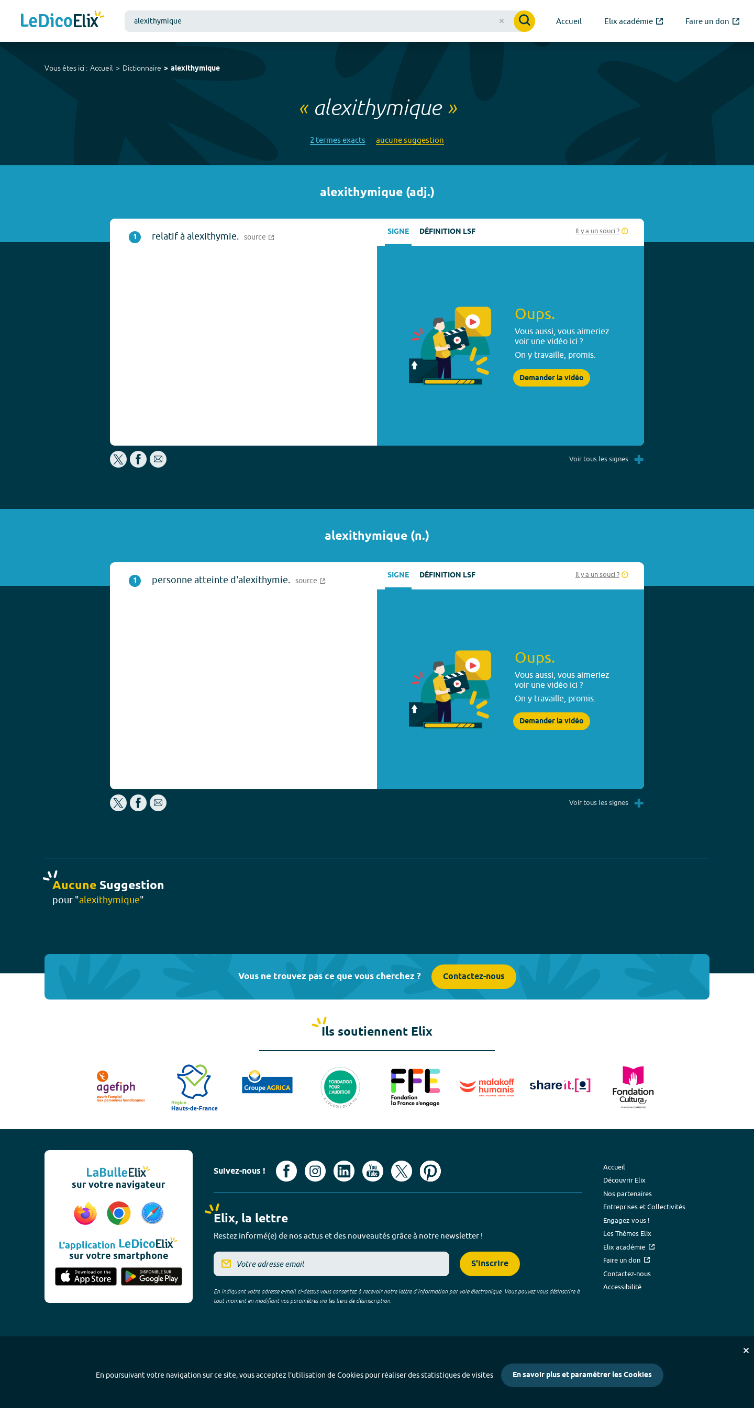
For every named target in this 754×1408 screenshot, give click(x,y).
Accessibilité (622, 1286)
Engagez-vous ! (626, 1220)
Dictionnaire (142, 68)
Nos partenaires (627, 1193)
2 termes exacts (337, 139)
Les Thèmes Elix (627, 1233)
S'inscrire (489, 1263)
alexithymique (195, 69)
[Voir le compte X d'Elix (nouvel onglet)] (401, 1171)
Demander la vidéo (551, 378)
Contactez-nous (474, 976)
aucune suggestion (410, 139)
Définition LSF (447, 232)
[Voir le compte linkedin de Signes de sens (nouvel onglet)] (344, 1171)
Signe (398, 232)
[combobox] (330, 21)
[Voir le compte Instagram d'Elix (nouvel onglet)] (315, 1171)
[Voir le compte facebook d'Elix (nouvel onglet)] (286, 1171)
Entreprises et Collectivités (644, 1206)
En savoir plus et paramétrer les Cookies (582, 1375)
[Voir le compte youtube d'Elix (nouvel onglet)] (372, 1171)
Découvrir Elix (624, 1180)
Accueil (101, 68)
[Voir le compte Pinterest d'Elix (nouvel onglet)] (430, 1171)
